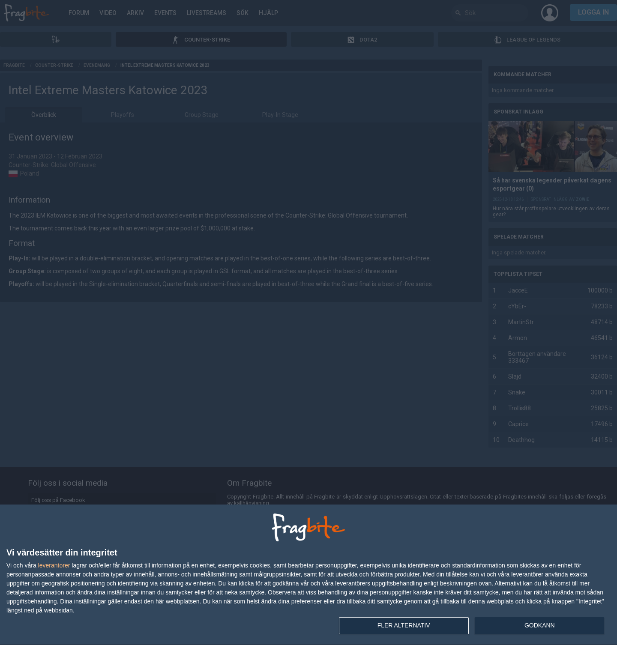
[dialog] (308, 575)
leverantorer (54, 565)
